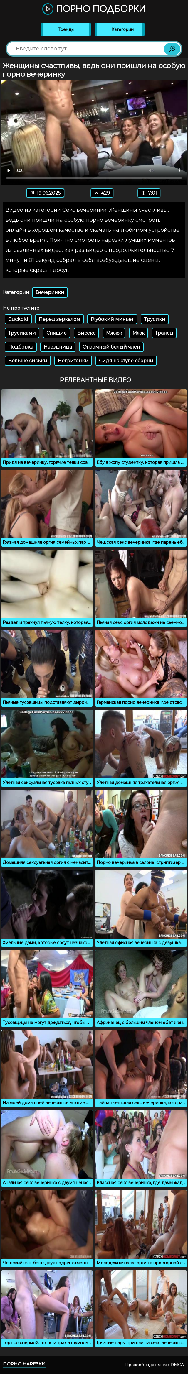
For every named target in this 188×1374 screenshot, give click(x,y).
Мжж (138, 333)
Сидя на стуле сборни (126, 361)
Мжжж (114, 333)
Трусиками (22, 333)
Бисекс (86, 333)
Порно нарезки (24, 1364)
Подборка (20, 347)
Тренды (66, 29)
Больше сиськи (27, 361)
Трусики (154, 319)
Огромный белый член (111, 347)
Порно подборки (94, 9)
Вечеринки (50, 292)
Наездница (58, 347)
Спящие (56, 333)
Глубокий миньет (112, 319)
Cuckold (18, 319)
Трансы (164, 333)
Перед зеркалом (59, 319)
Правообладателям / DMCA (154, 1365)
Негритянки (73, 361)
